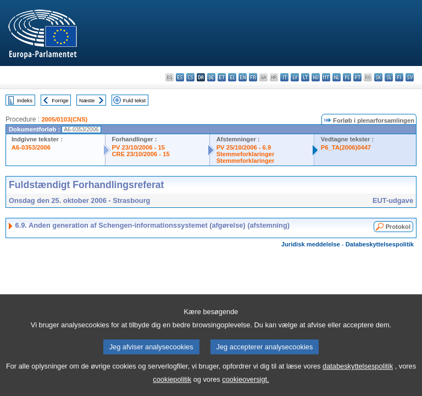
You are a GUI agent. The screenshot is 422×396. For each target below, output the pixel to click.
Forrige (60, 100)
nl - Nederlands (336, 77)
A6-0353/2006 (31, 147)
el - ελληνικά (232, 77)
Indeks (24, 100)
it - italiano (284, 77)
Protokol (398, 226)
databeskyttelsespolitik (358, 377)
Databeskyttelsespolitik (380, 244)
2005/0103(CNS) (64, 119)
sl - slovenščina (389, 77)
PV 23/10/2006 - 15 (138, 147)
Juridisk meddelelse (310, 244)
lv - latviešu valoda (295, 77)
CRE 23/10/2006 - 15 (141, 154)
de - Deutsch (211, 77)
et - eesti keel (222, 77)
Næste (87, 100)
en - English (242, 77)
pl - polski (347, 77)
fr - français (253, 77)
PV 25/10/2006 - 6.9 (243, 147)
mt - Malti (326, 77)
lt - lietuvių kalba (305, 77)
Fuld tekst (134, 100)
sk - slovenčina (378, 77)
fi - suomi (399, 77)
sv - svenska (410, 77)
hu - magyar (316, 77)
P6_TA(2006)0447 (346, 147)
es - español (180, 77)
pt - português (357, 77)
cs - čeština (190, 77)
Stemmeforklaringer (245, 154)
